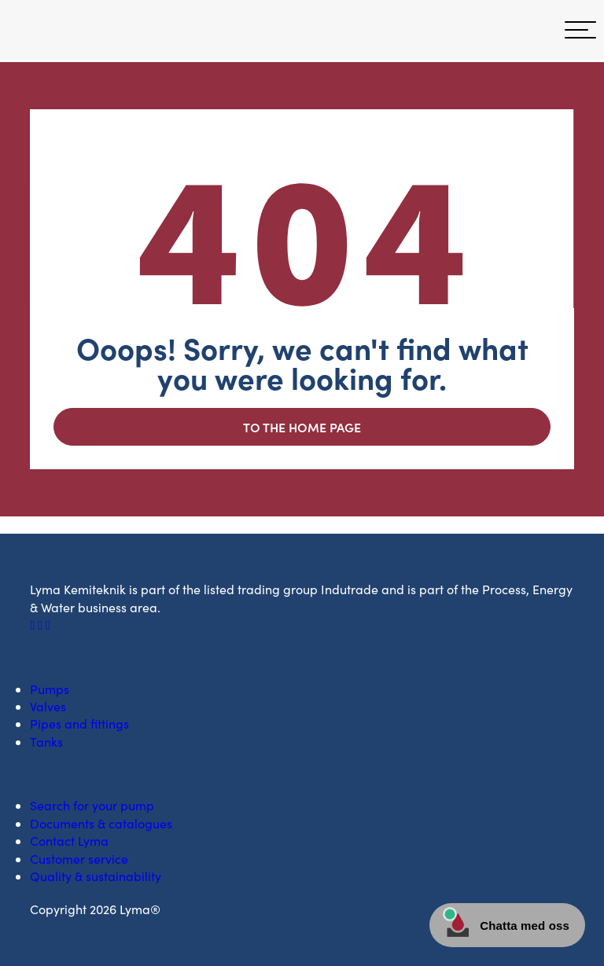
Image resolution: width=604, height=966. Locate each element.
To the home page (302, 426)
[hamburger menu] (580, 30)
